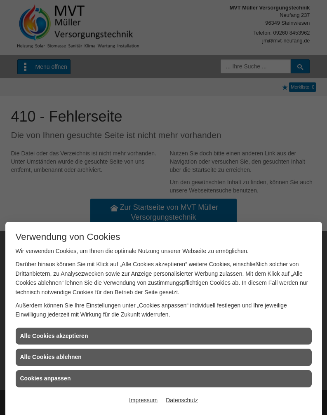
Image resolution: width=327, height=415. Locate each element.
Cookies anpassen (45, 378)
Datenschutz (182, 400)
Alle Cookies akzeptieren (54, 336)
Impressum (143, 400)
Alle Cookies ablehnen (51, 357)
